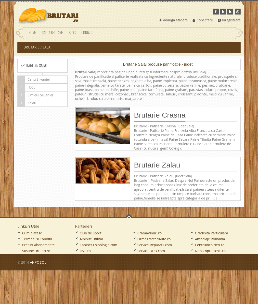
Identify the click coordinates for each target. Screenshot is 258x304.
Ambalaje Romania (210, 239)
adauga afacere (173, 20)
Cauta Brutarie (52, 32)
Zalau (27, 102)
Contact (87, 32)
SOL (43, 262)
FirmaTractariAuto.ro (154, 239)
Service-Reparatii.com (154, 245)
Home (32, 32)
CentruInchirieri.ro (209, 245)
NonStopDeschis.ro (210, 250)
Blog (72, 32)
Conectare (203, 20)
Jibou (27, 87)
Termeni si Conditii (37, 239)
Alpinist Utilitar (91, 239)
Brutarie (31, 47)
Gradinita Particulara (211, 233)
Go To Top (129, 216)
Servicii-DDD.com (151, 250)
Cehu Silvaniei (34, 79)
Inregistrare (229, 20)
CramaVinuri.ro (149, 233)
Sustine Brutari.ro (36, 250)
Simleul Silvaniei (35, 95)
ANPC (34, 262)
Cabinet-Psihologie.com (98, 245)
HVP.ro (85, 250)
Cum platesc (32, 233)
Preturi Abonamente (38, 245)
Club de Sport (91, 233)
